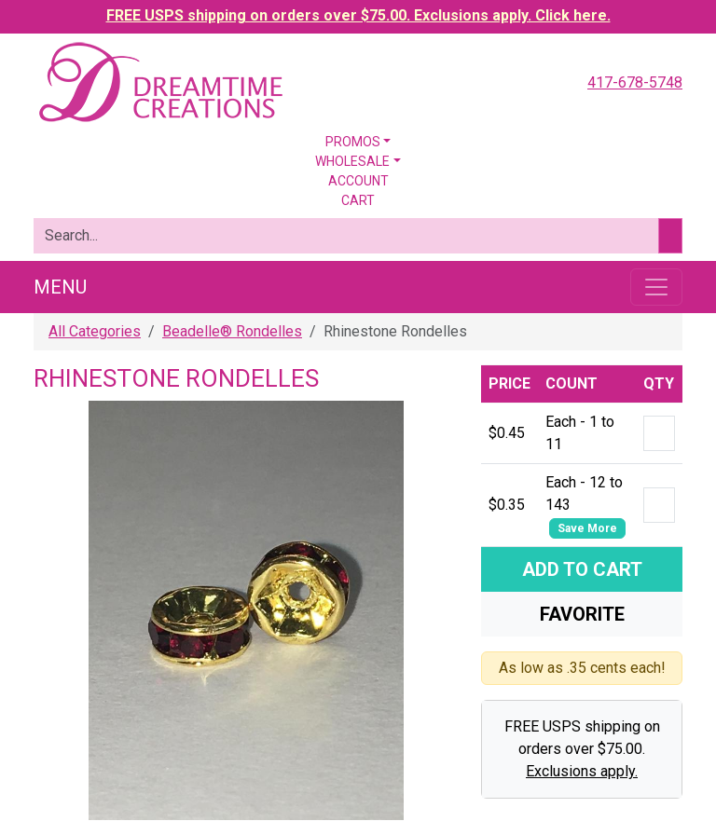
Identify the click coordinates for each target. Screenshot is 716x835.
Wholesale (352, 161)
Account (358, 180)
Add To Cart (582, 569)
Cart (358, 200)
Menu (60, 287)
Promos (352, 141)
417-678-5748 (634, 82)
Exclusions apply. (582, 771)
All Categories (94, 331)
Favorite (582, 614)
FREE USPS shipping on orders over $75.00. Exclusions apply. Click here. (358, 15)
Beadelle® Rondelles (232, 331)
